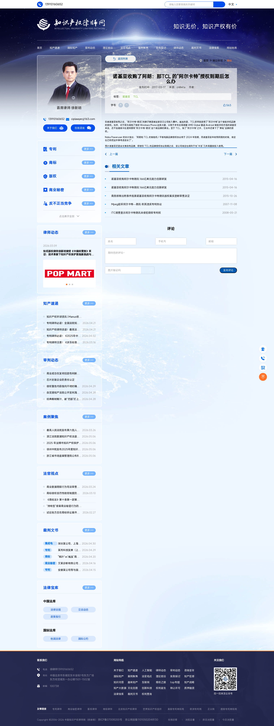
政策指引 (56, 616)
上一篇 (111, 154)
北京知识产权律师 (127, 709)
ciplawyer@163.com (80, 119)
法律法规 (56, 609)
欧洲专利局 (196, 709)
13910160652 (49, 4)
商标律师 (107, 709)
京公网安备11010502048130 (141, 719)
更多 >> (88, 149)
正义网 (211, 709)
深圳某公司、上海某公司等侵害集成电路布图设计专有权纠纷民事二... (77, 543)
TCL (135, 96)
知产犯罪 (189, 676)
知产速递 (55, 47)
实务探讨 (161, 47)
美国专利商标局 (176, 709)
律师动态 (179, 47)
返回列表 (123, 58)
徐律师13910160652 (62, 669)
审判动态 (90, 47)
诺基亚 (126, 96)
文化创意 (133, 688)
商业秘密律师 (75, 709)
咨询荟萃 (189, 670)
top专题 (175, 682)
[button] (66, 284)
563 (228, 105)
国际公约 (83, 638)
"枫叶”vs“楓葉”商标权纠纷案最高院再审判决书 (77, 557)
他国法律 (56, 638)
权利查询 (147, 694)
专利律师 (57, 709)
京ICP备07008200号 (110, 719)
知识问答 (119, 682)
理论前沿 (108, 47)
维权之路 (161, 682)
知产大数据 (120, 688)
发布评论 (228, 270)
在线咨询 (83, 128)
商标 (229, 60)
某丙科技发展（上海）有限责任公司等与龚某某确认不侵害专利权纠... (77, 550)
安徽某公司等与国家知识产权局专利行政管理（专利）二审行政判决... (77, 570)
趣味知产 (133, 682)
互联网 (145, 682)
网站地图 (232, 47)
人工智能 (147, 670)
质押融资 (189, 688)
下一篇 (230, 154)
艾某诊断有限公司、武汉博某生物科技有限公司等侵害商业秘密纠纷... (77, 563)
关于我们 (55, 128)
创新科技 (147, 688)
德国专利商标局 (229, 709)
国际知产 (72, 47)
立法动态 (83, 609)
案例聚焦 (143, 47)
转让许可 (218, 60)
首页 (39, 47)
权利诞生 (161, 688)
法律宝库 (214, 47)
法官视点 (125, 47)
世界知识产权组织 (152, 709)
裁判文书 (196, 47)
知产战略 (189, 682)
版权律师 (92, 709)
